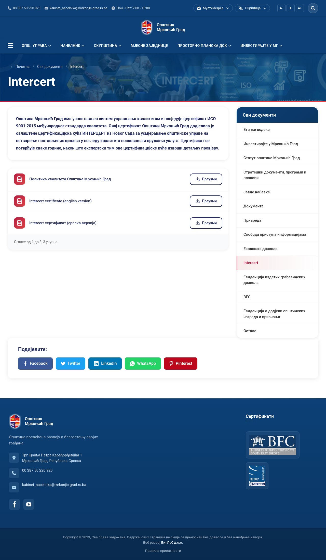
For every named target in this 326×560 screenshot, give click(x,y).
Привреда (252, 220)
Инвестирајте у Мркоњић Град (270, 144)
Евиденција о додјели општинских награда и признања (274, 314)
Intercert (250, 262)
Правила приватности (163, 551)
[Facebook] (14, 504)
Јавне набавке (256, 192)
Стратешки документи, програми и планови (274, 175)
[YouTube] (28, 504)
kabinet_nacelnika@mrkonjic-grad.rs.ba (54, 485)
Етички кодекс (256, 129)
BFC (247, 297)
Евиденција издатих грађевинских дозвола (274, 280)
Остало (249, 331)
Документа (253, 206)
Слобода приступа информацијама (274, 234)
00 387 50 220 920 (37, 470)
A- (281, 8)
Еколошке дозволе (260, 248)
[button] (10, 45)
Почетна (23, 67)
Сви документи (50, 67)
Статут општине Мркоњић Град (271, 158)
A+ (300, 8)
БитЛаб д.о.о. (172, 542)
